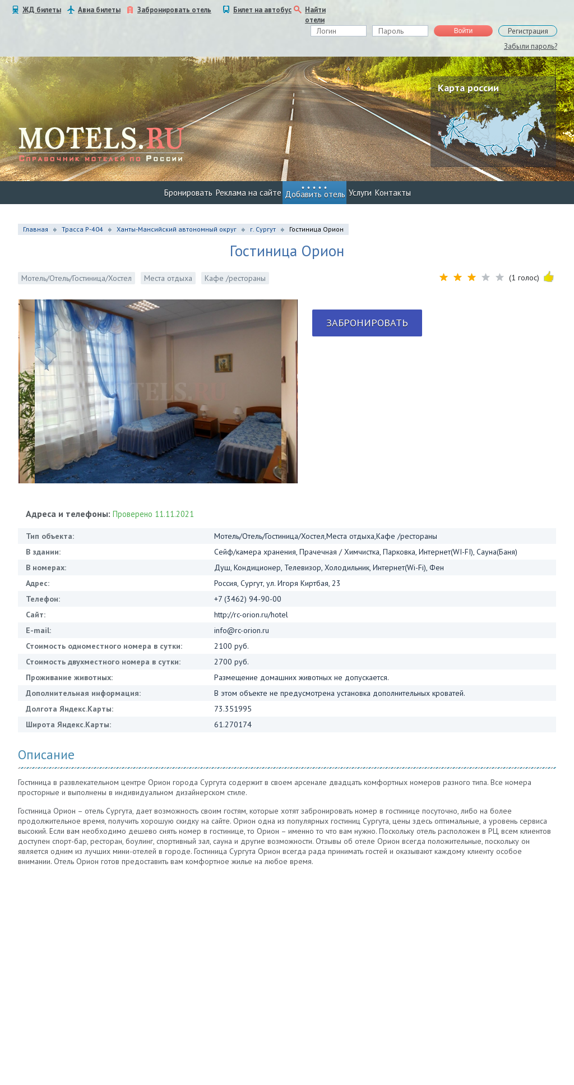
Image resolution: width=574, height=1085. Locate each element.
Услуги (360, 192)
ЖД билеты (41, 10)
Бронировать (188, 192)
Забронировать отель (174, 10)
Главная (35, 229)
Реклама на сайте (248, 192)
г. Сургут (263, 229)
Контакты (393, 192)
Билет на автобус (262, 10)
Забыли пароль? (530, 46)
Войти (463, 31)
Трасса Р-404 (82, 229)
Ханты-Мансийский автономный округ (177, 229)
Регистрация (528, 31)
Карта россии (468, 87)
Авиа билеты (99, 10)
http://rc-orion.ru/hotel (251, 615)
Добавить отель (315, 194)
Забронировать (367, 322)
